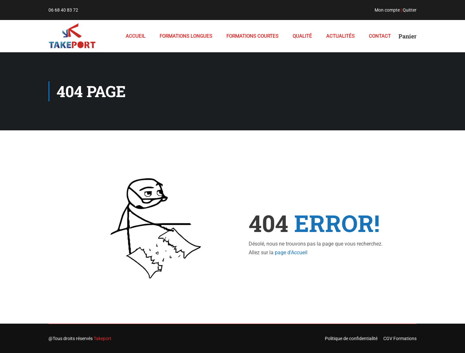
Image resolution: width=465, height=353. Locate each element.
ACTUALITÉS (340, 36)
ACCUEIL (135, 36)
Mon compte (387, 10)
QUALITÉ (302, 36)
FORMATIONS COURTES (252, 36)
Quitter (410, 10)
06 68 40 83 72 (63, 10)
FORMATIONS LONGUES (186, 36)
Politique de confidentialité (351, 338)
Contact (380, 36)
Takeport (102, 338)
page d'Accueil (291, 252)
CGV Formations (400, 338)
